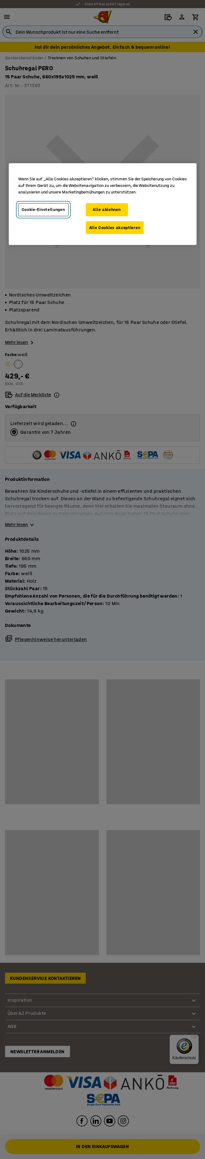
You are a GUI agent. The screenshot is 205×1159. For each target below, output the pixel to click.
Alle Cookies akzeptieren (115, 227)
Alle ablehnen (106, 209)
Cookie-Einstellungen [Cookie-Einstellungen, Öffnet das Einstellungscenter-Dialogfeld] (43, 209)
